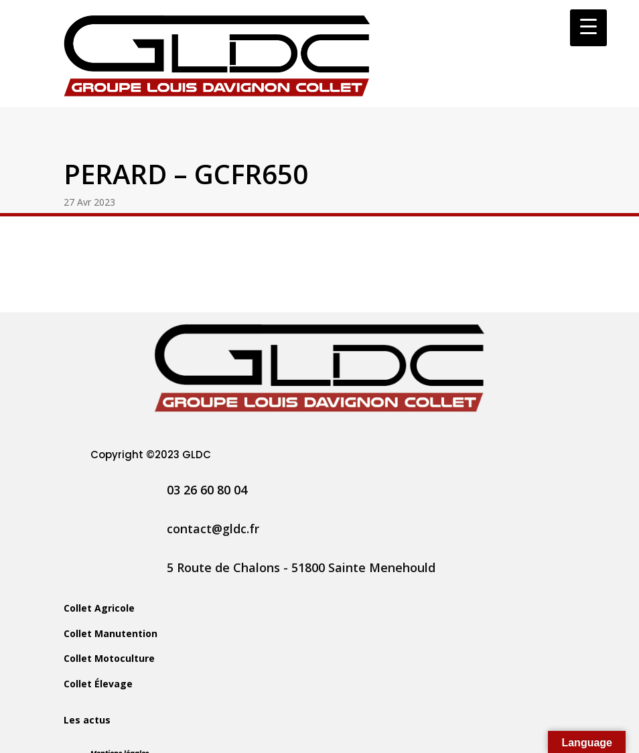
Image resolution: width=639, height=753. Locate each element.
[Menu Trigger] (588, 27)
